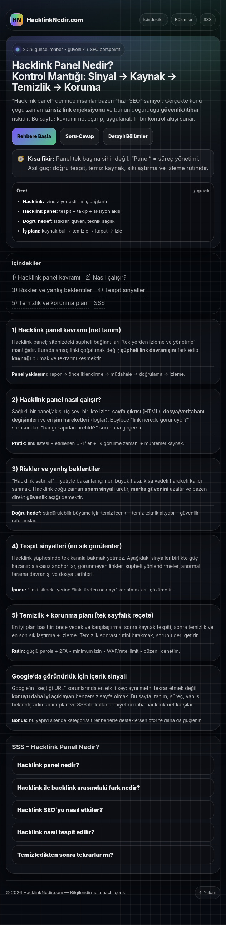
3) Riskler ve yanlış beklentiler (52, 290)
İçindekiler (153, 19)
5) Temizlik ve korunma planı (50, 302)
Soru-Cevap (79, 136)
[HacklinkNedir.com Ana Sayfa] (46, 19)
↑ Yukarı (207, 892)
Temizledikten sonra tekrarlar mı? (65, 854)
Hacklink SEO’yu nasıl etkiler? (60, 809)
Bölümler (184, 19)
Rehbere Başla (34, 136)
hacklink (156, 705)
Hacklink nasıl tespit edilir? (55, 832)
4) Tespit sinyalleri (122, 290)
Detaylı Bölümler (128, 136)
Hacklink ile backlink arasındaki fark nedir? (78, 787)
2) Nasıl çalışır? (105, 277)
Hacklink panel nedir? (48, 765)
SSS (207, 19)
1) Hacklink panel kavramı (46, 277)
